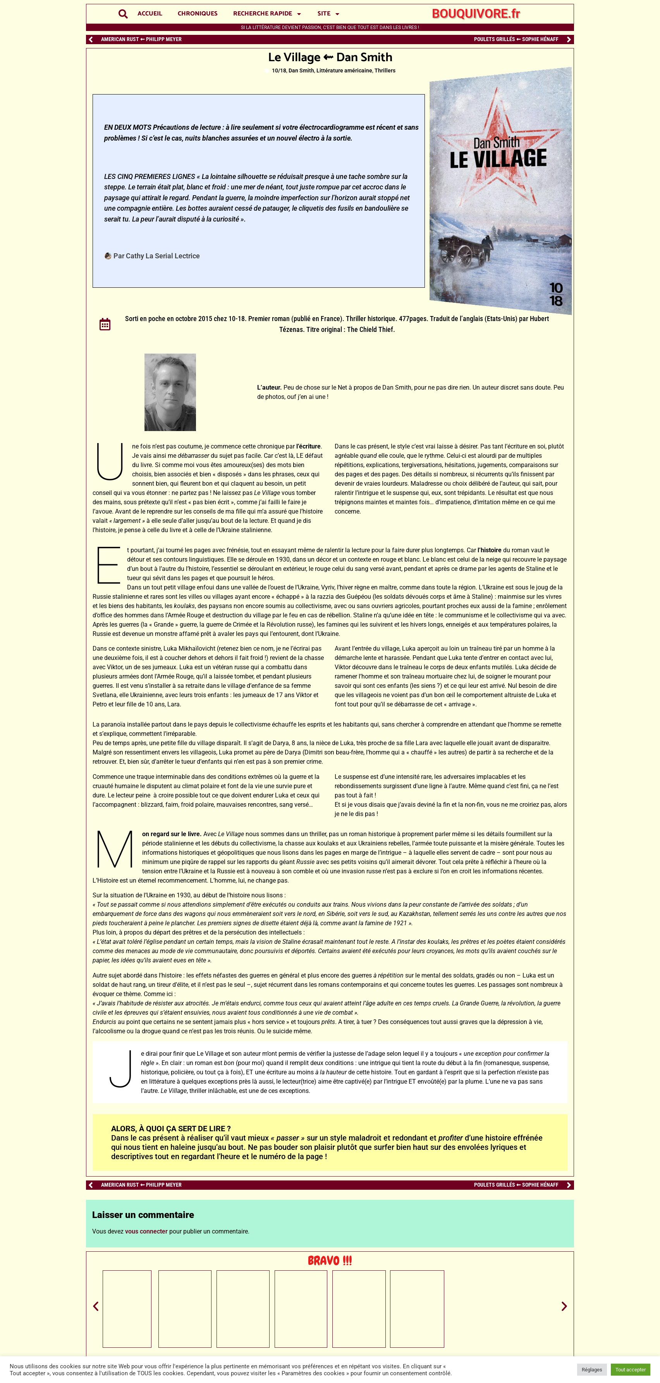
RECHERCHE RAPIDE (267, 14)
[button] (123, 14)
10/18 (279, 70)
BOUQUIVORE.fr (476, 13)
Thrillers (385, 70)
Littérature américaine (344, 70)
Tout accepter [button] (630, 1370)
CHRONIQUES (198, 14)
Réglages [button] (592, 1370)
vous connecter (146, 1231)
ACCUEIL (150, 14)
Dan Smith (301, 70)
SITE (329, 14)
